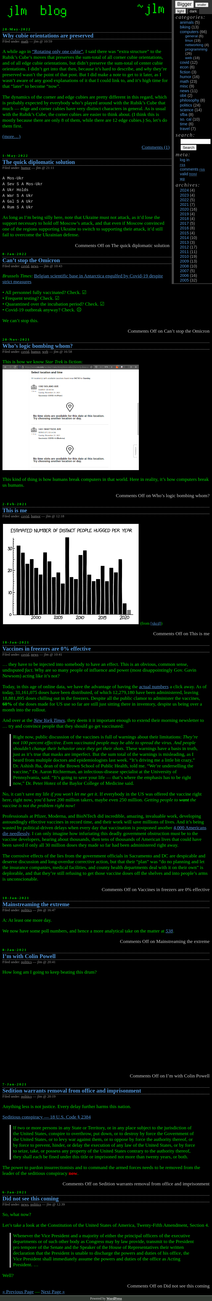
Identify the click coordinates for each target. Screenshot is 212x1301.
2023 (184, 195)
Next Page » (53, 1291)
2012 (184, 247)
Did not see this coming (30, 1199)
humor (185, 77)
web (188, 58)
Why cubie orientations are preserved (48, 36)
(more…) (11, 136)
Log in (185, 160)
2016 (184, 228)
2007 (184, 271)
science (187, 110)
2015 (184, 233)
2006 (184, 275)
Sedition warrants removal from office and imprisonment (71, 1091)
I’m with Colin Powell (29, 956)
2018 (184, 218)
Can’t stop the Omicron (31, 260)
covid (184, 62)
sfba (183, 114)
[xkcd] (155, 623)
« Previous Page (18, 1291)
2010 (184, 256)
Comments (192, 169)
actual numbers (154, 686)
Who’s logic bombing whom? (37, 346)
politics (186, 105)
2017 (184, 223)
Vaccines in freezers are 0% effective (46, 649)
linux (189, 40)
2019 (184, 214)
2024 (184, 190)
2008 (184, 266)
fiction (185, 72)
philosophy (189, 100)
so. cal (186, 119)
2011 (184, 252)
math (184, 81)
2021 (184, 204)
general (191, 36)
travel (185, 128)
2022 (184, 200)
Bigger (184, 4)
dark (193, 11)
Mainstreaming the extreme (36, 904)
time (183, 124)
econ (184, 67)
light (180, 11)
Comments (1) (155, 147)
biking (185, 27)
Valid (188, 174)
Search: (185, 135)
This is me (14, 510)
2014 (184, 237)
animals (187, 22)
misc (184, 86)
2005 (184, 280)
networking (194, 45)
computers (189, 32)
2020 (184, 209)
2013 (184, 242)
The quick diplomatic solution (38, 162)
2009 (184, 261)
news (184, 91)
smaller (201, 4)
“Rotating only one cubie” (57, 51)
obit (183, 95)
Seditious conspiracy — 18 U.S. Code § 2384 (46, 1117)
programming (196, 49)
